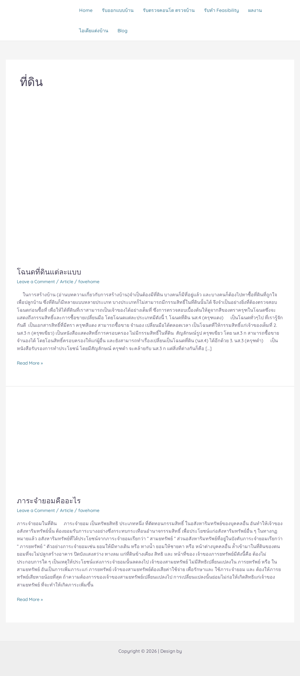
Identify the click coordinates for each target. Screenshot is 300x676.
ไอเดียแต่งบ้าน (93, 30)
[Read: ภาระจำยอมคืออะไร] (89, 444)
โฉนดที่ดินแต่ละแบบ (51, 272)
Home (86, 10)
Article (69, 281)
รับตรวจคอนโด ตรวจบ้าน (169, 10)
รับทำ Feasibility (221, 10)
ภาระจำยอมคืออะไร (50, 500)
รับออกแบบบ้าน (118, 10)
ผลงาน (255, 10)
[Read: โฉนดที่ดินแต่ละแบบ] (150, 189)
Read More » (30, 362)
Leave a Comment (37, 281)
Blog (122, 30)
